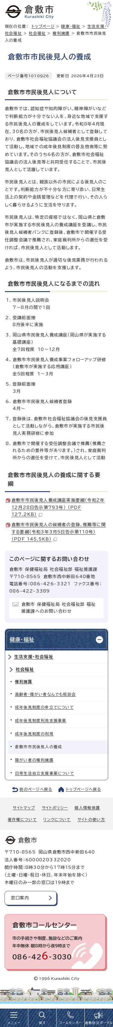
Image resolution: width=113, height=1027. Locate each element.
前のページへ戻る (36, 789)
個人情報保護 (87, 808)
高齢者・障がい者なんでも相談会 (45, 694)
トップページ (43, 26)
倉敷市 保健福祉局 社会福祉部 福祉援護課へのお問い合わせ (58, 608)
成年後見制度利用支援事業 (40, 721)
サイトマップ (24, 808)
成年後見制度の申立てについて (44, 707)
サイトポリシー (55, 808)
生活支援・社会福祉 (33, 657)
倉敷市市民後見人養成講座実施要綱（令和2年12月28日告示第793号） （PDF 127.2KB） (58, 507)
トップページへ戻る (83, 789)
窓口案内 (20, 898)
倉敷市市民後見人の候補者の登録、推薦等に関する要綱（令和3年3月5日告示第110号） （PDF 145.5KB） (58, 532)
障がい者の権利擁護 (34, 760)
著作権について (22, 820)
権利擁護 (61, 33)
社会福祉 (37, 33)
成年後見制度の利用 (34, 734)
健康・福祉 (70, 26)
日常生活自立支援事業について (44, 773)
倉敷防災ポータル (99, 1022)
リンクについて (57, 820)
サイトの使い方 (91, 820)
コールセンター (70, 1022)
